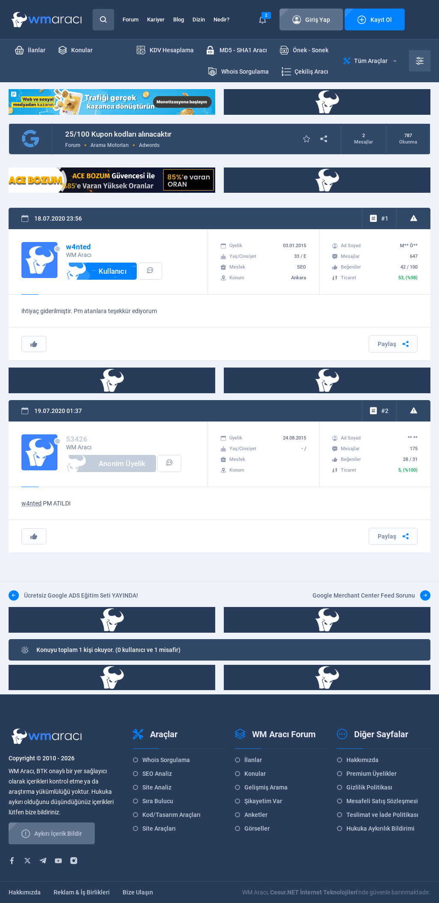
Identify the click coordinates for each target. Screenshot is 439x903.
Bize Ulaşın (138, 892)
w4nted (31, 503)
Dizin (198, 19)
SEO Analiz (157, 773)
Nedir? (221, 19)
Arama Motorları (109, 145)
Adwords (149, 145)
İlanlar (253, 759)
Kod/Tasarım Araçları (171, 814)
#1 (384, 218)
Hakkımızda (362, 759)
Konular (255, 773)
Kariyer (156, 19)
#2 (384, 410)
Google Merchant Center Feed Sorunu (371, 595)
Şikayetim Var (263, 801)
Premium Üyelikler (371, 773)
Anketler (256, 814)
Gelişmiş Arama (266, 787)
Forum (130, 19)
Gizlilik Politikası (369, 787)
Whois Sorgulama (166, 759)
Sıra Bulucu (157, 801)
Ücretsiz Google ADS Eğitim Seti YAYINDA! (73, 595)
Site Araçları (159, 828)
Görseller (257, 828)
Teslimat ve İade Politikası (382, 814)
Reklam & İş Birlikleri (82, 892)
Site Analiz (156, 787)
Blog (178, 19)
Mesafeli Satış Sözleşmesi (382, 801)
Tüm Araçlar (369, 61)
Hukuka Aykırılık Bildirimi (380, 828)
